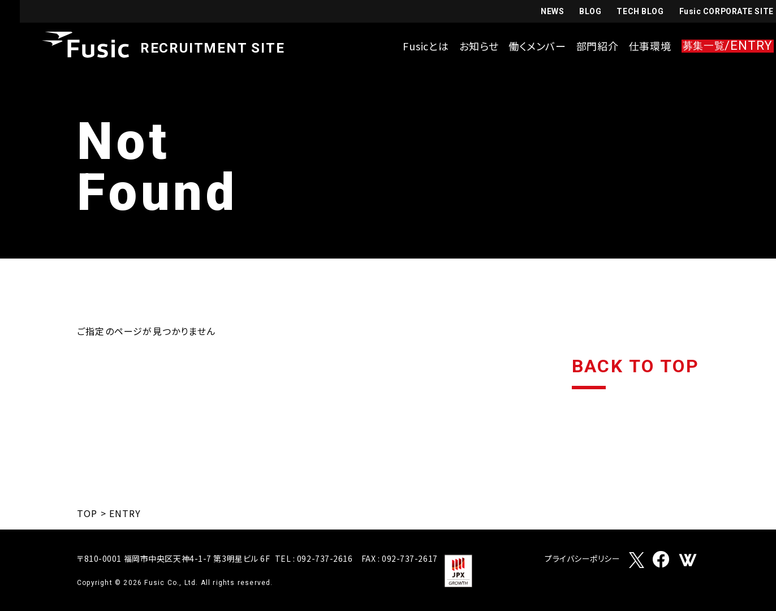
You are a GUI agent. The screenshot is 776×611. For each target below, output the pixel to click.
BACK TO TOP (635, 367)
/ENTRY (707, 46)
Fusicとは (406, 46)
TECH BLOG (619, 11)
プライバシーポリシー (582, 559)
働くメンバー (517, 46)
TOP (87, 513)
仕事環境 (630, 46)
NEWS (531, 11)
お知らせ (458, 46)
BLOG (570, 11)
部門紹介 (577, 46)
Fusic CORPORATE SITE (705, 11)
